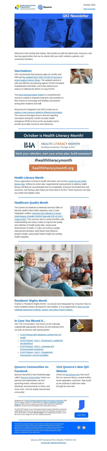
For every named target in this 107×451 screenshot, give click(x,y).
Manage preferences (58, 443)
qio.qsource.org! (73, 374)
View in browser (89, 9)
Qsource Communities (30, 377)
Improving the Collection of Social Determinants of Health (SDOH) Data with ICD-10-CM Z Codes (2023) (38, 216)
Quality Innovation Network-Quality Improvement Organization (44, 400)
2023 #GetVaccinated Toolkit (30, 95)
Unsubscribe (45, 443)
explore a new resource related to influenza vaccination (38, 112)
